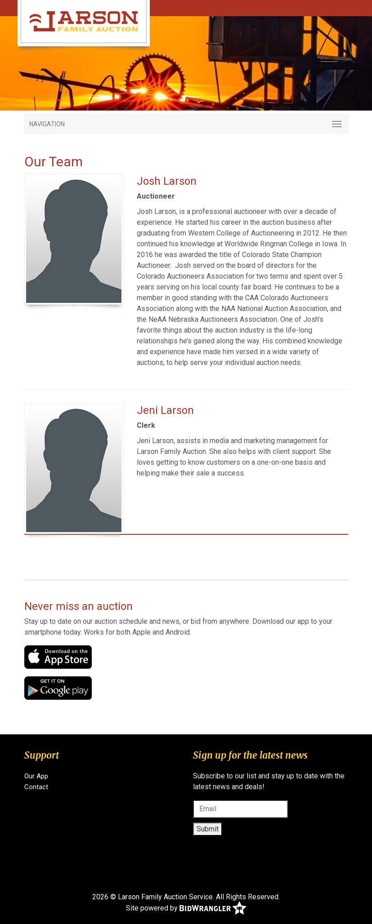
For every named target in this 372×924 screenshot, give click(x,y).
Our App (36, 776)
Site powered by (186, 908)
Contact (36, 787)
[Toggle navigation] (186, 123)
